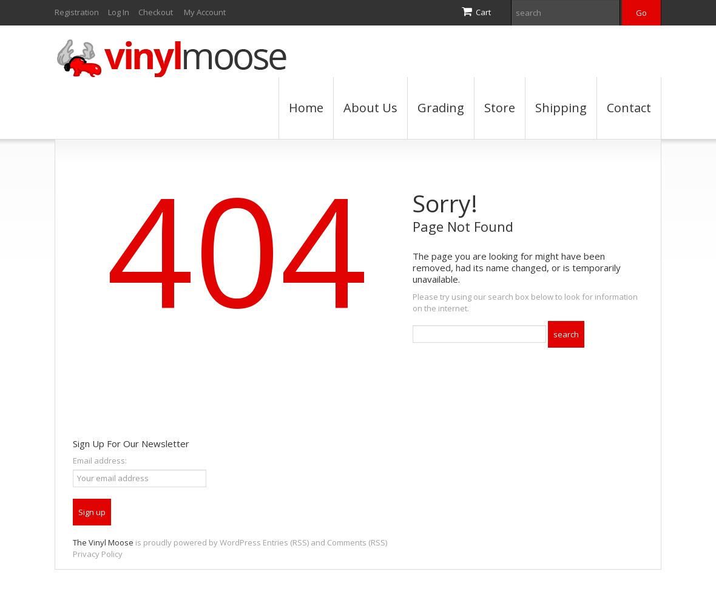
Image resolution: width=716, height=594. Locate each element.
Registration (77, 12)
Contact (629, 108)
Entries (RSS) (286, 542)
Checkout (155, 12)
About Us (370, 108)
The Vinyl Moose (103, 542)
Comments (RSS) (357, 542)
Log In (118, 12)
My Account (205, 12)
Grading (440, 108)
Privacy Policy (98, 553)
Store (499, 108)
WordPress (240, 542)
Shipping (561, 108)
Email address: (100, 460)
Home (306, 108)
